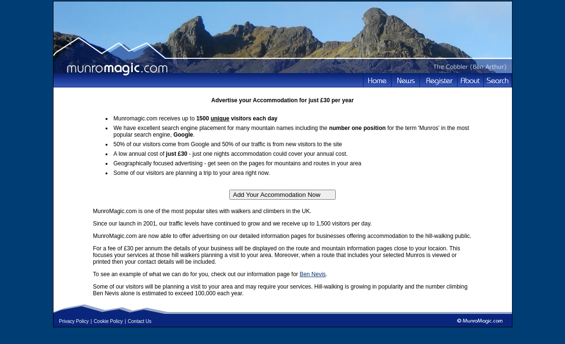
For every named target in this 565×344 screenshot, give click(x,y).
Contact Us (139, 321)
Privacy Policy (74, 321)
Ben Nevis (312, 274)
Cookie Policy (108, 321)
